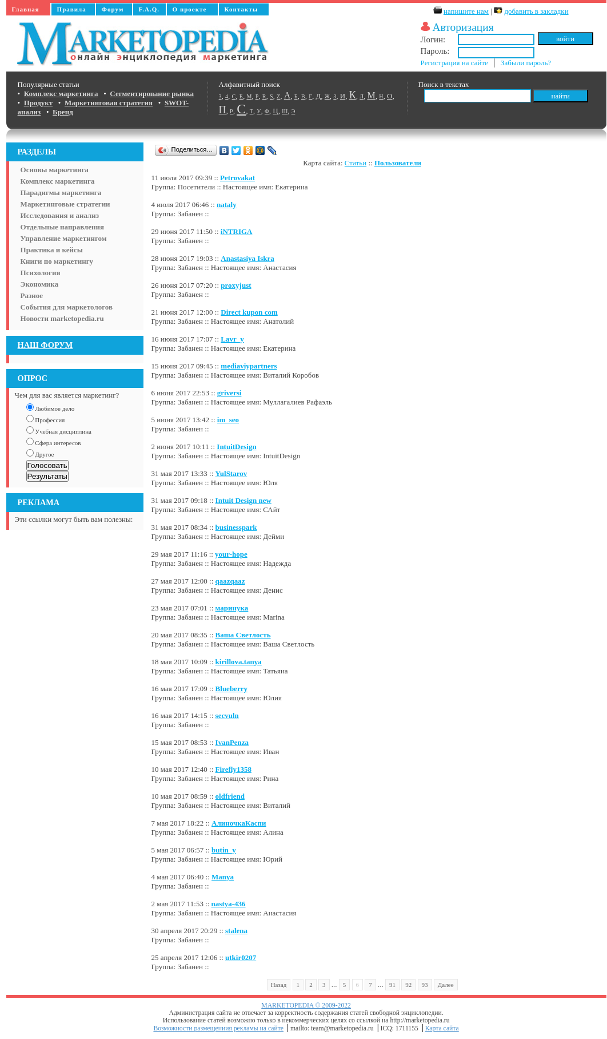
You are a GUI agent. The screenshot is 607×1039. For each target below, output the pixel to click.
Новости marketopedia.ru (62, 318)
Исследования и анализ (60, 215)
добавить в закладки (536, 11)
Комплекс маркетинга (58, 181)
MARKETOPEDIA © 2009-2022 (306, 1005)
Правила (71, 9)
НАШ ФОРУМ (45, 345)
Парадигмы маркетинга (61, 192)
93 (425, 984)
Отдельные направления (62, 227)
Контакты (241, 9)
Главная (25, 9)
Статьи (355, 162)
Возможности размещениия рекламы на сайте (218, 1028)
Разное (32, 295)
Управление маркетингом (64, 238)
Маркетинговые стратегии (65, 204)
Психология (41, 272)
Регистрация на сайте (454, 62)
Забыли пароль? (526, 62)
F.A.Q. (149, 9)
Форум (113, 9)
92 (408, 984)
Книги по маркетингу (57, 261)
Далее (446, 984)
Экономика (40, 284)
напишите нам (466, 11)
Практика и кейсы (52, 249)
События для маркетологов (67, 307)
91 (392, 984)
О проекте (190, 9)
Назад (279, 984)
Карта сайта (442, 1028)
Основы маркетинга (55, 169)
